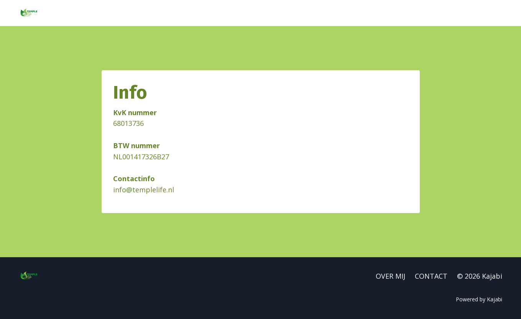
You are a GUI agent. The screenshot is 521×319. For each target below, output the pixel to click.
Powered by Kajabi (479, 299)
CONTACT (431, 276)
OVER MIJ (390, 276)
